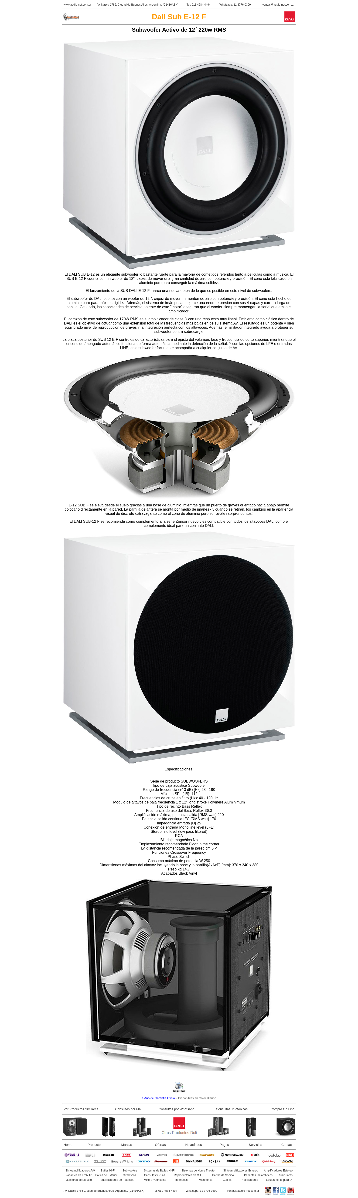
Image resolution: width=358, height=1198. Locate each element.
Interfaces (181, 1179)
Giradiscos (129, 1175)
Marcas (126, 1145)
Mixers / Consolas (155, 1179)
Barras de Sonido (223, 1175)
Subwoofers (130, 1170)
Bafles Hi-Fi (108, 1170)
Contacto (287, 1145)
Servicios (255, 1145)
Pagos (224, 1145)
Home (68, 1145)
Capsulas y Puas (154, 1175)
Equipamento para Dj (279, 1179)
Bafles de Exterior (106, 1175)
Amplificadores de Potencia (116, 1179)
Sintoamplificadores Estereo (240, 1170)
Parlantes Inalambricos (258, 1175)
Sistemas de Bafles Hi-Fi (159, 1170)
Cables (227, 1179)
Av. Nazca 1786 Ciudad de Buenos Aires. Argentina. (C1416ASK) (104, 1190)
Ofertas (160, 1145)
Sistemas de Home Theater (198, 1170)
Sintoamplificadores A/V (80, 1170)
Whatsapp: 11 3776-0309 (235, 4)
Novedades (193, 1145)
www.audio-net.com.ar (77, 4)
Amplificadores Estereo (278, 1170)
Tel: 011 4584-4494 (199, 4)
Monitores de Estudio (78, 1179)
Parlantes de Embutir (78, 1175)
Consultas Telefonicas (232, 1109)
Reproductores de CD (187, 1175)
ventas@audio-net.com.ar (278, 4)
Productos (95, 1145)
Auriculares (286, 1175)
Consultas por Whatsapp (176, 1109)
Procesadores (249, 1179)
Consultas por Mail (128, 1109)
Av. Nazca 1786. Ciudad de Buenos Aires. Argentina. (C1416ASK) (137, 4)
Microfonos (205, 1179)
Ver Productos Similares (81, 1109)
